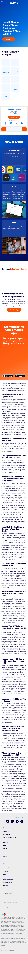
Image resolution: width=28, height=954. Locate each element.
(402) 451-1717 (14, 114)
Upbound (5, 885)
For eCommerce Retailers (10, 852)
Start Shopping (14, 310)
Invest (4, 860)
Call (16, 123)
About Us (5, 842)
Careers (5, 857)
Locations (7, 817)
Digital (4, 874)
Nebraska (13, 817)
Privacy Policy (7, 898)
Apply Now (14, 117)
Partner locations (7, 882)
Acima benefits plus (8, 879)
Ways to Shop (6, 831)
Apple (8, 376)
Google (21, 376)
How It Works (6, 828)
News (4, 845)
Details (11, 123)
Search (22, 123)
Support (5, 849)
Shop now (8, 39)
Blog (4, 863)
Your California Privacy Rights (10, 902)
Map (5, 123)
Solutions (5, 871)
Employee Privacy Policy (9, 907)
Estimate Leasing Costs (14, 120)
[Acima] (14, 3)
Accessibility (6, 868)
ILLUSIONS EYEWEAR (14, 109)
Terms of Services (8, 893)
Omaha (18, 817)
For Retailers (6, 834)
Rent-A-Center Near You (9, 837)
